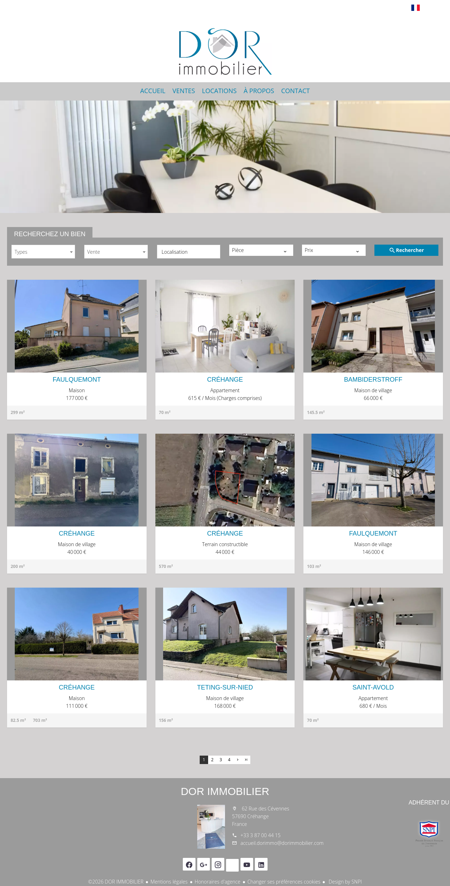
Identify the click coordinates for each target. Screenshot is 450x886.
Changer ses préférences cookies (284, 881)
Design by (344, 881)
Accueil (225, 47)
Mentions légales (168, 881)
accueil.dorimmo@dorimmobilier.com (281, 843)
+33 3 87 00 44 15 (260, 835)
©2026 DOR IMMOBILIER (115, 881)
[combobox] (43, 252)
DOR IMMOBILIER (225, 791)
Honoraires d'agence (217, 881)
